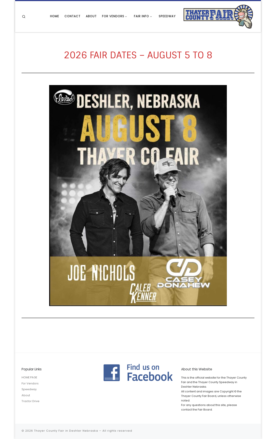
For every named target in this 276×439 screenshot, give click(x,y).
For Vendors (30, 383)
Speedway (29, 389)
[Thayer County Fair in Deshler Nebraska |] (218, 16)
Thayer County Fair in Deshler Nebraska (66, 431)
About (26, 395)
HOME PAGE (29, 377)
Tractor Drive (30, 401)
